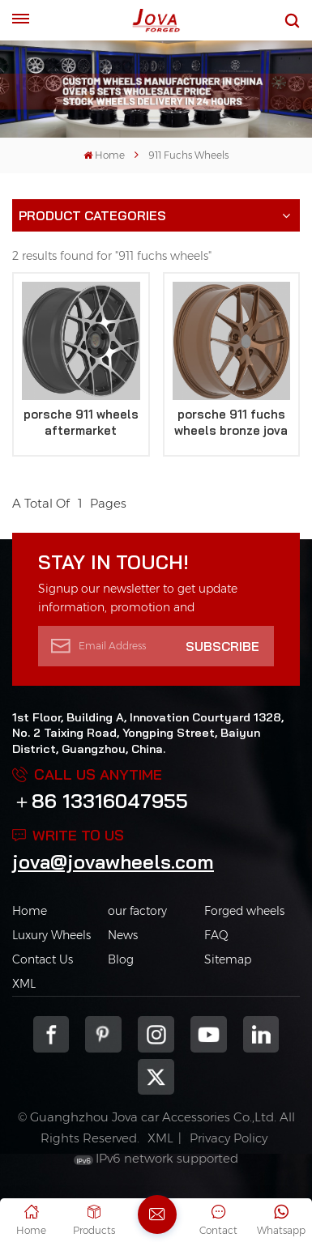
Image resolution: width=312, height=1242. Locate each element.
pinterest (103, 1034)
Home (104, 155)
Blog (121, 959)
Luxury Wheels (51, 935)
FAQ (216, 935)
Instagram (156, 1034)
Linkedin (261, 1034)
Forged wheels (244, 911)
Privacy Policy (228, 1138)
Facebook (51, 1034)
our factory (137, 911)
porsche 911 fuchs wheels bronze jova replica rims (231, 422)
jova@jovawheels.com (113, 861)
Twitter (156, 1077)
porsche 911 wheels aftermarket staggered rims (81, 422)
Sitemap (227, 959)
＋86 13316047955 (100, 801)
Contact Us (42, 959)
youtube (208, 1034)
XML (24, 983)
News (123, 935)
